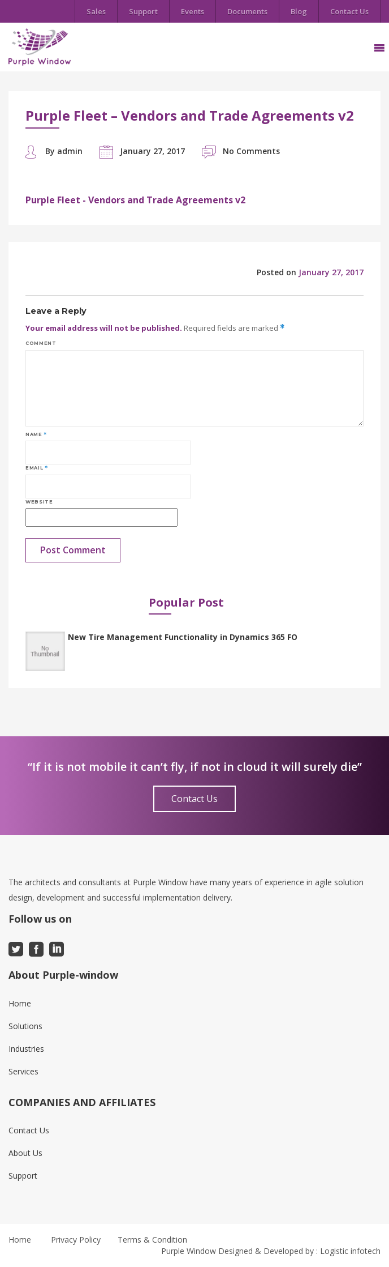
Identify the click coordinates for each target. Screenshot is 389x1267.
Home (19, 1003)
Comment (40, 343)
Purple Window (188, 1250)
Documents (247, 11)
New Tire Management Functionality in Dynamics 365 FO (182, 637)
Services (23, 1071)
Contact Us (349, 11)
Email (36, 468)
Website (39, 502)
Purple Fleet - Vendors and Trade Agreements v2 (135, 200)
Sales (96, 11)
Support (143, 11)
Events (192, 11)
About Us (25, 1152)
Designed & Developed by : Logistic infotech (299, 1250)
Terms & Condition (152, 1239)
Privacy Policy (76, 1239)
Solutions (25, 1026)
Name (36, 434)
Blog (299, 11)
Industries (26, 1048)
